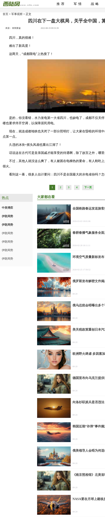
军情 (78, 4)
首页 (5, 14)
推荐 (61, 4)
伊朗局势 (7, 216)
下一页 (88, 187)
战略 (95, 4)
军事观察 (17, 14)
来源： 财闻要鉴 (13, 28)
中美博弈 (7, 207)
